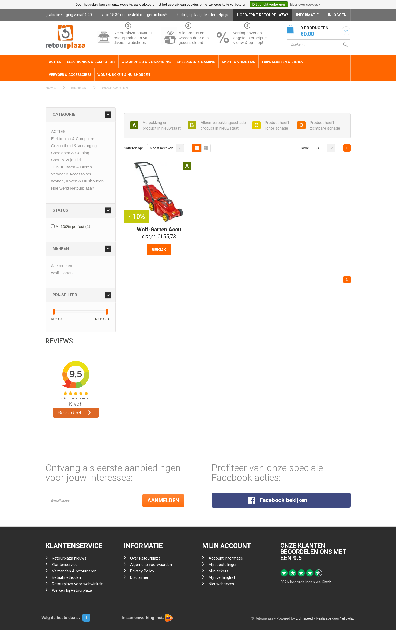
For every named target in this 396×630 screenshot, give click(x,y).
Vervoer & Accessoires (70, 75)
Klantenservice (65, 564)
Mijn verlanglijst (222, 577)
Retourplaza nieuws (69, 558)
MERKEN (78, 88)
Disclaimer (139, 577)
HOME (51, 88)
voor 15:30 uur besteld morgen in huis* (134, 15)
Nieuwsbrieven (221, 584)
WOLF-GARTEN (115, 88)
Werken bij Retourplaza (72, 590)
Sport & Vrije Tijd (238, 62)
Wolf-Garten (62, 273)
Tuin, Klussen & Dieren (282, 62)
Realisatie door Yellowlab (335, 618)
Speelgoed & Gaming (196, 62)
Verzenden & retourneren (74, 571)
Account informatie (226, 558)
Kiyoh (326, 582)
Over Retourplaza (145, 558)
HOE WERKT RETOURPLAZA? (262, 15)
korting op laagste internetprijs (202, 15)
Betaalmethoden (66, 577)
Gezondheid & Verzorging (146, 62)
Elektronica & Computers (91, 62)
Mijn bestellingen (223, 564)
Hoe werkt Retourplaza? (72, 188)
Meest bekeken (161, 148)
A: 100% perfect (73, 226)
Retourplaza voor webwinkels (77, 584)
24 (317, 148)
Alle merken (61, 265)
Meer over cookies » (305, 4)
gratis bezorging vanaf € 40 (69, 15)
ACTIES (55, 62)
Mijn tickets (218, 571)
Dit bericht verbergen (268, 4)
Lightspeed (304, 618)
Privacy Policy (142, 571)
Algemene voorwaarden (151, 564)
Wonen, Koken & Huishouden (123, 75)
